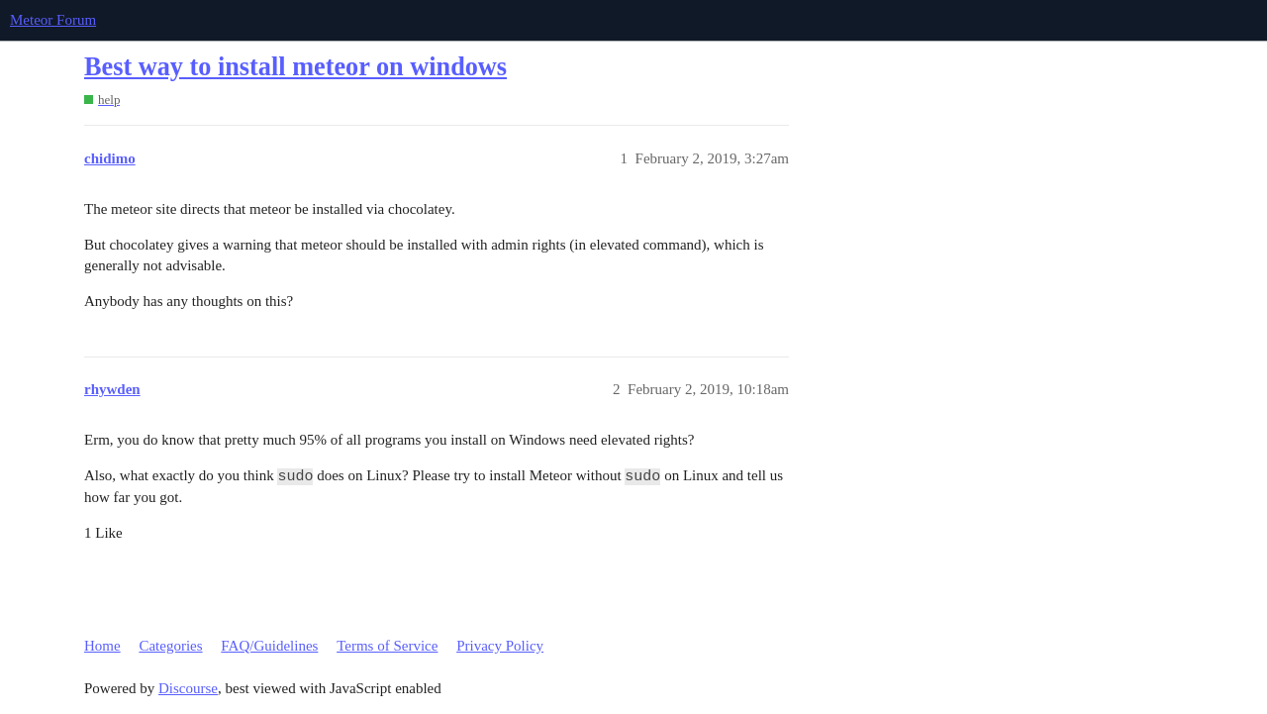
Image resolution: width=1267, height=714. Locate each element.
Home (102, 646)
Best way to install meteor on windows (295, 66)
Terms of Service (387, 646)
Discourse (188, 688)
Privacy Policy (499, 646)
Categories (170, 646)
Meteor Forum (53, 20)
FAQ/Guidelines (269, 646)
